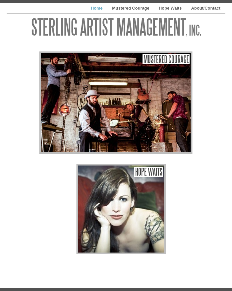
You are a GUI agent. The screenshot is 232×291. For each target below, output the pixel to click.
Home (97, 8)
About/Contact (205, 8)
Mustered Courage (131, 8)
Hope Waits (171, 8)
